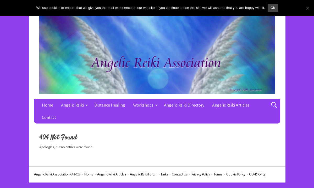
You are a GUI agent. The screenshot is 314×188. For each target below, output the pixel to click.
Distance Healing (109, 105)
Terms (218, 174)
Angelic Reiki (72, 105)
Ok (273, 8)
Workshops (143, 105)
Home (47, 105)
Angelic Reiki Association (52, 174)
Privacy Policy (200, 174)
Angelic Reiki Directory (184, 105)
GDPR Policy (257, 174)
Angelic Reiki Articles (231, 105)
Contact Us (180, 174)
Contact (49, 117)
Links (164, 174)
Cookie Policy (235, 174)
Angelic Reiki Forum (143, 174)
